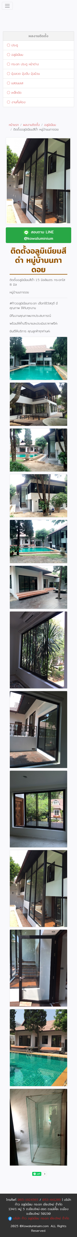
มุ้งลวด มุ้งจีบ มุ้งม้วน (23, 73)
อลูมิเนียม (15, 54)
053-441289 (51, 1199)
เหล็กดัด (14, 92)
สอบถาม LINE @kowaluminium (38, 235)
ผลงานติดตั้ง (38, 36)
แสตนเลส (15, 83)
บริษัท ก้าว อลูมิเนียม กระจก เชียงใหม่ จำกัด (38, 1218)
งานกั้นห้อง (16, 102)
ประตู (12, 45)
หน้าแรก (14, 125)
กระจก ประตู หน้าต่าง (23, 64)
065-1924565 (28, 1199)
